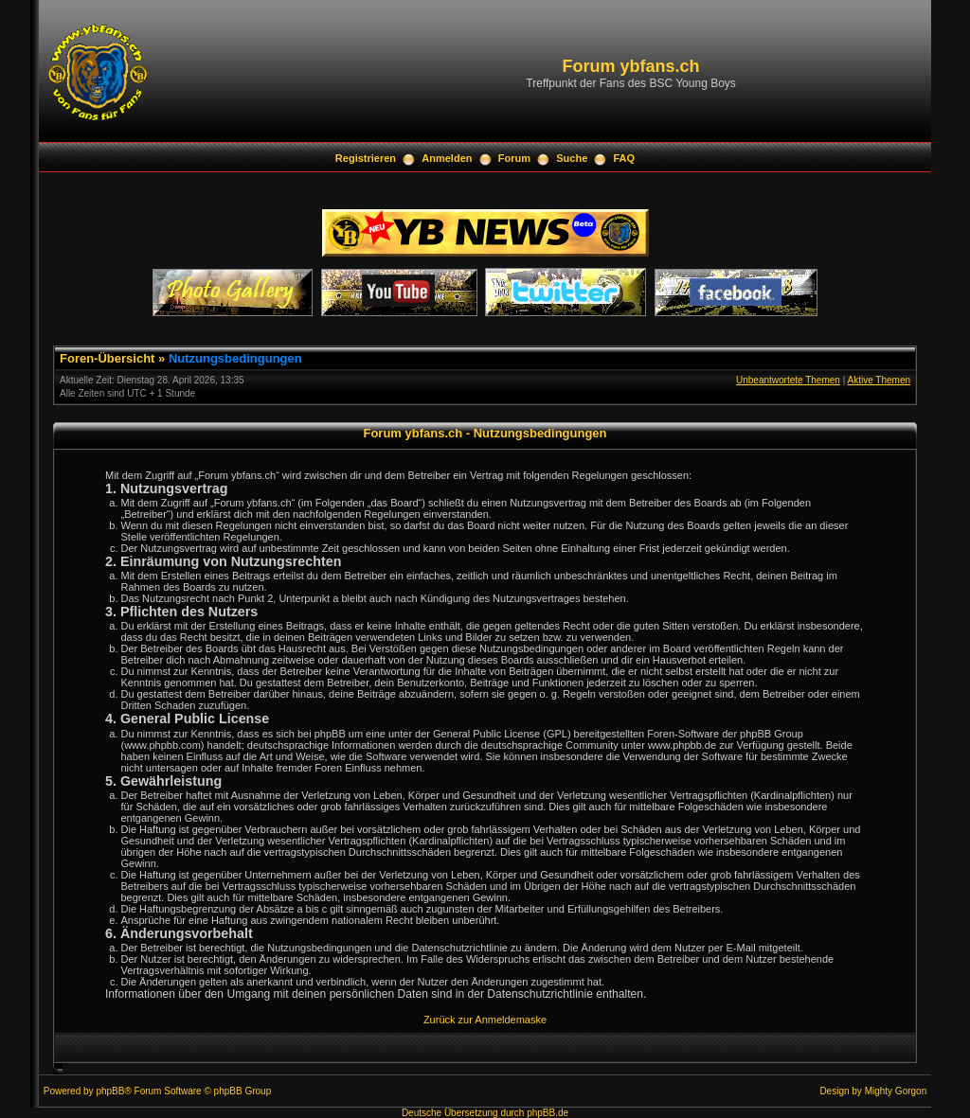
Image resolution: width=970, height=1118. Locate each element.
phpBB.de (547, 1113)
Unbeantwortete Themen (788, 380)
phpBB (110, 1091)
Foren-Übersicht (107, 358)
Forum (514, 158)
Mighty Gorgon (896, 1091)
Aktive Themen (878, 380)
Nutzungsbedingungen (235, 358)
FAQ (625, 158)
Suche (571, 158)
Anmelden (447, 158)
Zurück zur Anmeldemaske (485, 1019)
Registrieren (365, 158)
